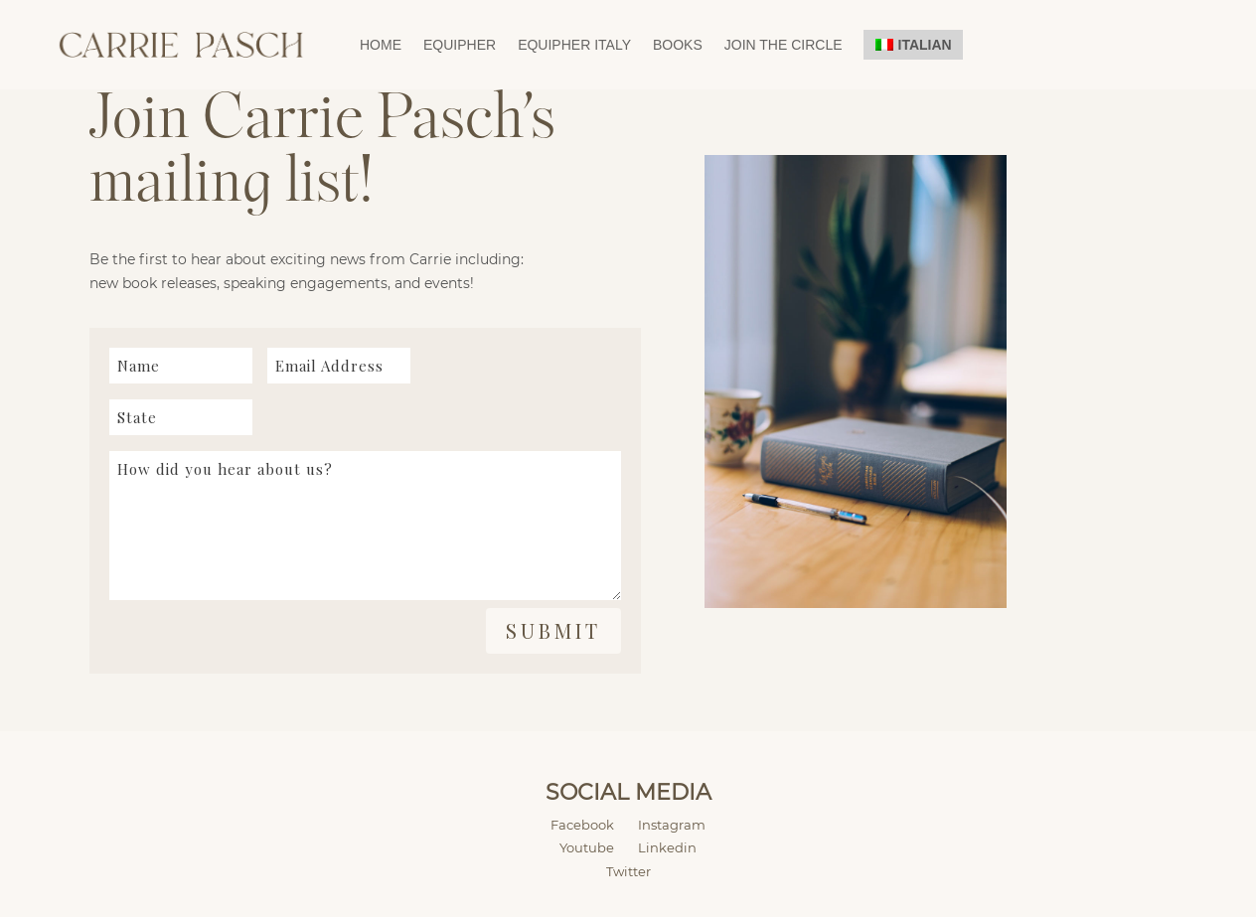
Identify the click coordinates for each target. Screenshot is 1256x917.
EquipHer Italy (574, 45)
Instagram (672, 825)
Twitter (628, 871)
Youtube (586, 847)
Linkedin (667, 847)
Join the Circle (783, 45)
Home (380, 45)
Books (678, 45)
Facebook (594, 825)
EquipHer (459, 45)
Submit (553, 630)
